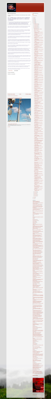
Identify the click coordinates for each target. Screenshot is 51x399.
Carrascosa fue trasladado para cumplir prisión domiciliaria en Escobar (37, 235)
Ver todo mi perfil (35, 15)
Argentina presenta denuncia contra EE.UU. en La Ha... (38, 164)
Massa (33, 325)
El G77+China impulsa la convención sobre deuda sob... (38, 42)
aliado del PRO (34, 222)
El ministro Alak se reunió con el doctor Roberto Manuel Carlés (37, 267)
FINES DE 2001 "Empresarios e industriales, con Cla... (38, 167)
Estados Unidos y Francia (36, 274)
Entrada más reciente (11, 94)
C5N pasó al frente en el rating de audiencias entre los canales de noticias (37, 231)
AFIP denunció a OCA (35, 220)
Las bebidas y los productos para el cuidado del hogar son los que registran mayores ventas (38, 321)
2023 (34, 17)
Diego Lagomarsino (35, 258)
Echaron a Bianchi (36, 52)
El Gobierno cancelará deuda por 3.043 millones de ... (38, 149)
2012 (34, 198)
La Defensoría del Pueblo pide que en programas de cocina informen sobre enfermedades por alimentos (37, 302)
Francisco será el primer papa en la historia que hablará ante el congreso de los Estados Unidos (38, 280)
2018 (34, 18)
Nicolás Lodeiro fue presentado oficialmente (38, 336)
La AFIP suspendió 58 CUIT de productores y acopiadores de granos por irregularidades (38, 295)
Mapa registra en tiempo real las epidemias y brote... (38, 190)
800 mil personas (35, 219)
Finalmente (34, 278)
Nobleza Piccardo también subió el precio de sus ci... (38, 114)
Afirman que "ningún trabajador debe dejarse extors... (38, 67)
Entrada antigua (28, 94)
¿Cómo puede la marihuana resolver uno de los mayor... (38, 117)
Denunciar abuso (35, 375)
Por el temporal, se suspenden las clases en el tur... (38, 71)
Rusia (33, 349)
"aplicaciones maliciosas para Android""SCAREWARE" (36, 201)
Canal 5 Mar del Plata (10, 6)
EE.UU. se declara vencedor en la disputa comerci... (38, 84)
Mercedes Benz (34, 326)
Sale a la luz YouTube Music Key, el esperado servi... (38, 119)
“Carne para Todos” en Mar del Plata (37, 204)
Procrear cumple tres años (36, 346)
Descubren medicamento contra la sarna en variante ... (38, 95)
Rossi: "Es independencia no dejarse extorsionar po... (38, 129)
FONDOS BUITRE (36, 170)
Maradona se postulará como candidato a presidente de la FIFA (38, 324)
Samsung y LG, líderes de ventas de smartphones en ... (38, 32)
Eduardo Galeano (35, 259)
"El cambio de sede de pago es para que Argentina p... (38, 115)
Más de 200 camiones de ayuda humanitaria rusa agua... (38, 142)
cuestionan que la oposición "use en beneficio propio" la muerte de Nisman (37, 256)
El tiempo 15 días (35, 394)
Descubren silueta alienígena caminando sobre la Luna (37, 177)
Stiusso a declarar (35, 357)
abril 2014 (35, 193)
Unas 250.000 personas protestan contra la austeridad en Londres (38, 365)
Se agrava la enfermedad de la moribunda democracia (37, 102)
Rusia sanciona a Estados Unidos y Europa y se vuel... (38, 182)
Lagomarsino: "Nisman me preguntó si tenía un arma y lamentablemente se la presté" (38, 318)
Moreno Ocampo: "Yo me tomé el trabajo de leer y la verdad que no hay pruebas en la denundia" (38, 331)
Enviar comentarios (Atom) (14, 95)
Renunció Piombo (35, 348)
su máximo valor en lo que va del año (37, 358)
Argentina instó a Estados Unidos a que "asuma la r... (38, 122)
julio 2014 (35, 191)
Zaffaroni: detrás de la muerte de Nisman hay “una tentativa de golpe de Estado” (37, 373)
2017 (34, 19)
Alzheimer (34, 223)
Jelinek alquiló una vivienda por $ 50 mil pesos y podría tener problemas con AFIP (38, 292)
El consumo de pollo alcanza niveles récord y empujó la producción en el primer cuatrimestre (38, 261)
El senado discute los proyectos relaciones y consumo (38, 127)
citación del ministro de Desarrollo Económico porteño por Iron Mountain (37, 238)
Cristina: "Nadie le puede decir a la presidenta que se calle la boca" (37, 253)
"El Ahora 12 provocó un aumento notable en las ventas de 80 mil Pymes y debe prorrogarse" (38, 207)
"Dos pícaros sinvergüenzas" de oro (37, 205)
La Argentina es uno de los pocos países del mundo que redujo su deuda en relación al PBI (38, 298)
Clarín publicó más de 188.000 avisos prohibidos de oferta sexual (37, 240)
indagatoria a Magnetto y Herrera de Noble (38, 287)
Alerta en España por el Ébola (37, 130)
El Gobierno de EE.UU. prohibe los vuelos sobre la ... (38, 150)
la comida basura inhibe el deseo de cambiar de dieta (38, 39)
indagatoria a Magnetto (35, 286)
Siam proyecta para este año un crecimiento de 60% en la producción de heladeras (38, 354)
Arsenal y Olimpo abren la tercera (38, 97)
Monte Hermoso (34, 329)
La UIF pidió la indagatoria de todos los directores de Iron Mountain (37, 314)
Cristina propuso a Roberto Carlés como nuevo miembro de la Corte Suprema (37, 252)
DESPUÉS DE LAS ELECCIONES (37, 257)
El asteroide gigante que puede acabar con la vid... (37, 145)
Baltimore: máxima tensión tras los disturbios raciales (37, 228)
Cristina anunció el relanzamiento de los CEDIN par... (38, 169)
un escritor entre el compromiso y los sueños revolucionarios (37, 364)
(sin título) (9, 126)
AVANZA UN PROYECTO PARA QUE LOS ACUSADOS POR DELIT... (38, 140)
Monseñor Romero (35, 328)
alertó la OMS (34, 221)
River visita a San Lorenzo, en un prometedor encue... (38, 36)
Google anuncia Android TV (37, 87)
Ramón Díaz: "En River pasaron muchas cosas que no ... (38, 110)
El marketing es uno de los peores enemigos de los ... (38, 178)
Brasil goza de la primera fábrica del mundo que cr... (38, 47)
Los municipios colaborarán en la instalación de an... (38, 105)
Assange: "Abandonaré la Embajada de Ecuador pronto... (38, 135)
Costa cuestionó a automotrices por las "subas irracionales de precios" (37, 250)
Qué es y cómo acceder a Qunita (37, 347)
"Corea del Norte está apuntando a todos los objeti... (38, 157)
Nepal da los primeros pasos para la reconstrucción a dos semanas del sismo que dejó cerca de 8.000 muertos (37, 335)
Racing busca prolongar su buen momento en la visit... (38, 90)
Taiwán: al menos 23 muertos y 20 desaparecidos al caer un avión (37, 360)
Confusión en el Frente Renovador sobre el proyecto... (38, 98)
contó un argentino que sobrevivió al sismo (38, 248)
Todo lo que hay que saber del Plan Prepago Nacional (38, 186)
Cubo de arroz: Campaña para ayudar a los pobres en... (38, 77)
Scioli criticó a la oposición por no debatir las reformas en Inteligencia (37, 351)
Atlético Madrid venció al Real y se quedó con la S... (38, 86)
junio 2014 (35, 192)
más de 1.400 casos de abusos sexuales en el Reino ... (37, 62)
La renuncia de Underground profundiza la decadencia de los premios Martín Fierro (38, 312)
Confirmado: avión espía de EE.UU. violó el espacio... (38, 173)
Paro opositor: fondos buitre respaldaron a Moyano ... (37, 64)
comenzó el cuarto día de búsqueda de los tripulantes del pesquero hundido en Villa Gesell (38, 242)
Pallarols (34, 342)
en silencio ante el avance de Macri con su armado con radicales (38, 273)
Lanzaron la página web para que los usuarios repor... (38, 144)
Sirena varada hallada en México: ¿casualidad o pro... (38, 158)
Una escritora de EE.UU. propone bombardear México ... (38, 153)
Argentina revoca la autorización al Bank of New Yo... (38, 66)
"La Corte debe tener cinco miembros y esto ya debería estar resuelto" (38, 209)
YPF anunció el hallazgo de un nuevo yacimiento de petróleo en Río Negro (37, 371)
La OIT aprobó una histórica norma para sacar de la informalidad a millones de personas (37, 307)
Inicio (20, 94)
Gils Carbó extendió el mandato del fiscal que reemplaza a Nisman (37, 281)
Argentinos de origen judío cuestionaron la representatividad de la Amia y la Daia (38, 226)
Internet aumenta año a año (36, 290)
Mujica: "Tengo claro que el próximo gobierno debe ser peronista (37, 333)
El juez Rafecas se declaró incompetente (37, 265)
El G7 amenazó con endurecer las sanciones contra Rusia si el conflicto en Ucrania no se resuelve (37, 263)
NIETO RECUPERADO (37, 185)
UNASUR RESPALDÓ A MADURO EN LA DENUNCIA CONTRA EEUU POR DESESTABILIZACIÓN (38, 367)
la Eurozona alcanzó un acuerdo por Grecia (38, 303)
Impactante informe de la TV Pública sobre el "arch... (38, 112)
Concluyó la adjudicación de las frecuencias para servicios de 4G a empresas (38, 245)
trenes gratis (34, 362)
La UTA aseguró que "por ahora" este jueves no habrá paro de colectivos (37, 315)
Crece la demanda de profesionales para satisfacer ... (38, 124)
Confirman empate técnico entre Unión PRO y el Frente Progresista (38, 247)
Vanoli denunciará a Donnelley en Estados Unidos (38, 125)
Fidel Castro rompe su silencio (36, 277)
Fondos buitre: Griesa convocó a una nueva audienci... (38, 107)
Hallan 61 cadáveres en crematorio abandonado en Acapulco (37, 285)
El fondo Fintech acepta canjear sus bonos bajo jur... (38, 74)
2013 (34, 197)
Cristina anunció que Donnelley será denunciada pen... (38, 147)
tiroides (33, 361)
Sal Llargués (34, 350)
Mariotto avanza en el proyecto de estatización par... (38, 72)
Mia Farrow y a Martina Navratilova (37, 327)
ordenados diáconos (35, 341)
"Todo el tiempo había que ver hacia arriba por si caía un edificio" (38, 213)
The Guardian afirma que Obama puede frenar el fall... (38, 165)
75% (33, 218)
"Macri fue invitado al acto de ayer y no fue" (38, 210)
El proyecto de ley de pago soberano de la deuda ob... (38, 60)
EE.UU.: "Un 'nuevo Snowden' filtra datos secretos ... (38, 172)
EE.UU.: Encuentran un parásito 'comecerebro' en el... (38, 46)
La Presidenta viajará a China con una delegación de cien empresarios (37, 310)
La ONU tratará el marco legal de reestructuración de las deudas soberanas (38, 308)
